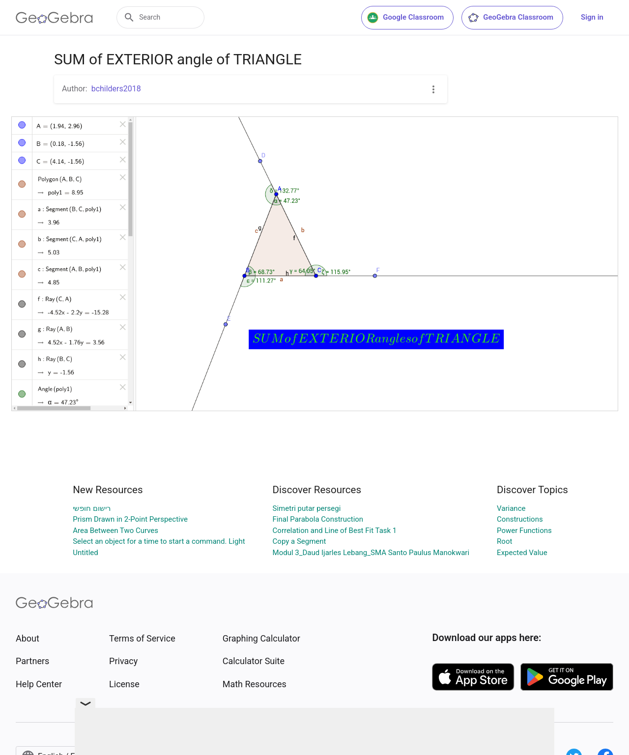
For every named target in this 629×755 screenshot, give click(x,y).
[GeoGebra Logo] (54, 18)
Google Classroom (405, 18)
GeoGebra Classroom (510, 18)
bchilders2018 (116, 88)
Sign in (592, 17)
